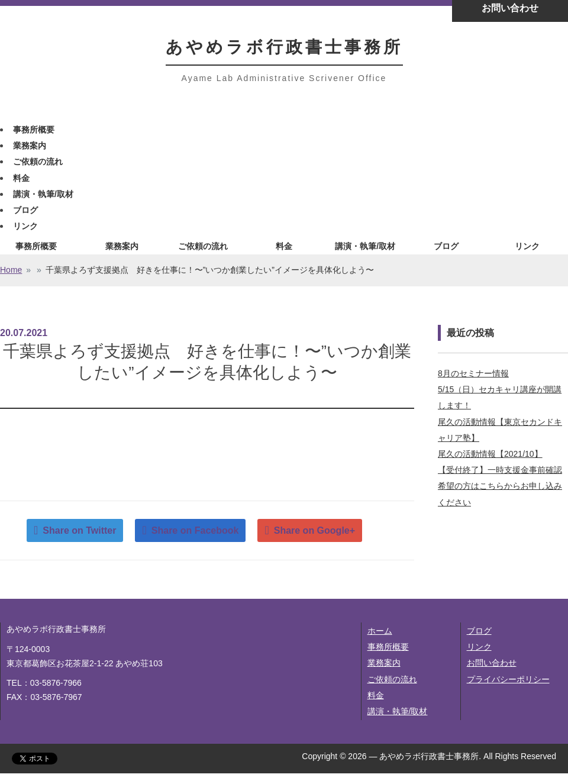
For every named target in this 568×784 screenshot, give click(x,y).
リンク (25, 226)
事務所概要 (33, 129)
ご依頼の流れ (38, 161)
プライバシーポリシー (508, 679)
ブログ (25, 210)
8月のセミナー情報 (473, 373)
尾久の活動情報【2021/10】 (490, 454)
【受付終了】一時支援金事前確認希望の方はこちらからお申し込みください (500, 485)
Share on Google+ (314, 530)
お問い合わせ (492, 662)
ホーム (379, 630)
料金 (21, 178)
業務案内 (29, 145)
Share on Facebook (195, 530)
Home (11, 270)
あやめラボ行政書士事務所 (284, 47)
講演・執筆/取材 (43, 194)
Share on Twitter (79, 530)
